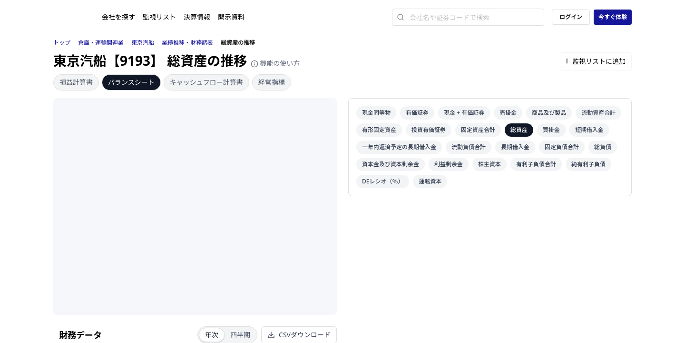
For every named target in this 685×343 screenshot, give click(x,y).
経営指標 (271, 82)
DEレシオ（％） (382, 181)
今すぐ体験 (612, 17)
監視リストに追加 (596, 61)
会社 (118, 16)
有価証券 (417, 113)
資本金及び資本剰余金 (390, 164)
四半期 (240, 334)
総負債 (602, 147)
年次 (211, 334)
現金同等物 (376, 113)
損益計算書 (76, 82)
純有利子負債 (588, 164)
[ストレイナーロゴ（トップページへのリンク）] (77, 17)
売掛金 (508, 113)
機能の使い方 (275, 63)
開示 (231, 16)
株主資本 (489, 164)
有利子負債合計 (536, 164)
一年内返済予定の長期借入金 (399, 147)
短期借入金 (589, 130)
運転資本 (430, 181)
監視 (159, 16)
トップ (61, 43)
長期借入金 (515, 147)
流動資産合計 (598, 113)
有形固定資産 (379, 130)
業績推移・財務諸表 (187, 43)
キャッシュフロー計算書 (206, 82)
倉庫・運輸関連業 (101, 43)
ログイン (570, 17)
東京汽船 (142, 43)
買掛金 (551, 130)
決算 (197, 16)
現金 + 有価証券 (464, 113)
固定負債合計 (562, 147)
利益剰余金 (448, 164)
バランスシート (131, 82)
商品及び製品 (549, 113)
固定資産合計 (478, 130)
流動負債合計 (468, 147)
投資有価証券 (428, 130)
